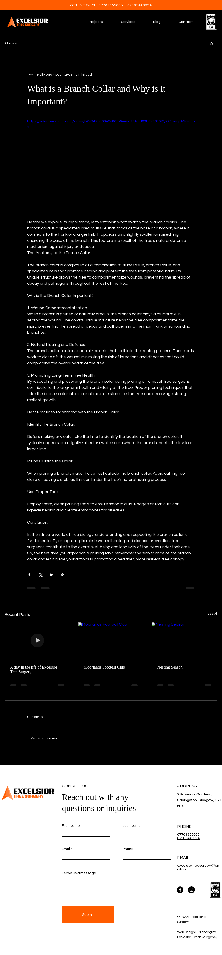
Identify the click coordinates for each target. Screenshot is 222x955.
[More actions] (192, 74)
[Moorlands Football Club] (111, 640)
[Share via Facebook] (29, 574)
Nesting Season (170, 667)
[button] (128, 21)
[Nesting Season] (184, 640)
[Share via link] (62, 574)
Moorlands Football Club (104, 667)
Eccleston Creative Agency (197, 937)
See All (212, 613)
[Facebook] (180, 889)
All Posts (11, 43)
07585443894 (139, 5)
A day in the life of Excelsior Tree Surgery (33, 669)
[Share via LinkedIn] (51, 574)
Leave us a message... (80, 873)
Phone (128, 849)
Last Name (132, 825)
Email (66, 849)
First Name (71, 825)
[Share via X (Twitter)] (40, 574)
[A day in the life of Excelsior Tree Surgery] (37, 640)
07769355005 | (113, 5)
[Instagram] (191, 889)
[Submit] (88, 914)
